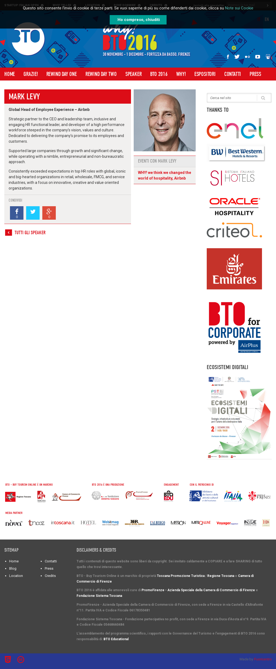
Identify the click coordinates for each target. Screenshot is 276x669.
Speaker (133, 74)
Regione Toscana (220, 576)
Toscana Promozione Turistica (181, 576)
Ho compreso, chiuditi (139, 19)
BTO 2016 (158, 74)
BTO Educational (116, 639)
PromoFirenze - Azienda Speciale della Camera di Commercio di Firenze (198, 590)
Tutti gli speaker (30, 233)
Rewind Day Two (101, 74)
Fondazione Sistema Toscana (99, 596)
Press (255, 74)
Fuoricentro (263, 659)
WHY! (181, 74)
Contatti (232, 74)
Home (9, 74)
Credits (50, 576)
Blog (12, 568)
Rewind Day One (61, 74)
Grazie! (30, 74)
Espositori (205, 74)
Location (16, 576)
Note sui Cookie (239, 8)
